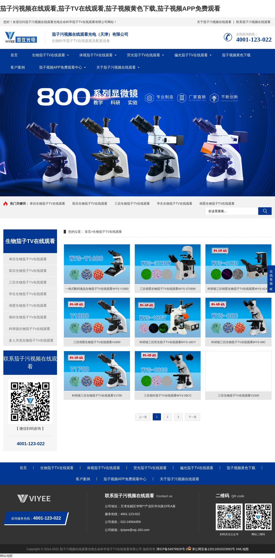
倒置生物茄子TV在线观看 (217, 203)
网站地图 (6, 556)
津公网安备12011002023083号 (211, 549)
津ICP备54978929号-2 (172, 549)
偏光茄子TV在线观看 (190, 55)
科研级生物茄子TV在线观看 (29, 329)
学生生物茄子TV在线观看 (174, 203)
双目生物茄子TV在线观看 (90, 203)
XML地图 (242, 549)
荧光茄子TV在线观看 (143, 55)
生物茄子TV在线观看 (48, 55)
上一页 (143, 419)
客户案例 (18, 67)
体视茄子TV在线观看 (95, 55)
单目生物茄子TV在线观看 (47, 203)
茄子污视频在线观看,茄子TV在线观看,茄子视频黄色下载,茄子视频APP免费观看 (110, 8)
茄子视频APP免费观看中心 (60, 67)
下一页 (192, 419)
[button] (136, 192)
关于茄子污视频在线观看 (214, 22)
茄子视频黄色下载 (236, 55)
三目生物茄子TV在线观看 (132, 203)
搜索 (265, 211)
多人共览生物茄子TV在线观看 (31, 340)
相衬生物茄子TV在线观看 (28, 317)
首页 (14, 55)
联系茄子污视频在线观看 (253, 22)
